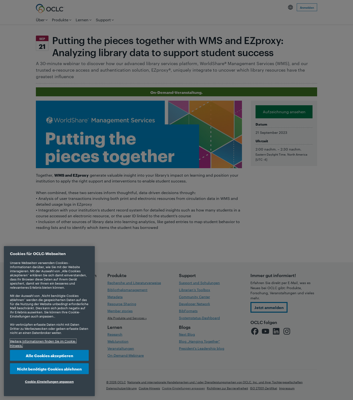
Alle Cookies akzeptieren (49, 355)
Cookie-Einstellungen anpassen (49, 381)
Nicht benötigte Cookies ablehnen (49, 368)
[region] (49, 321)
